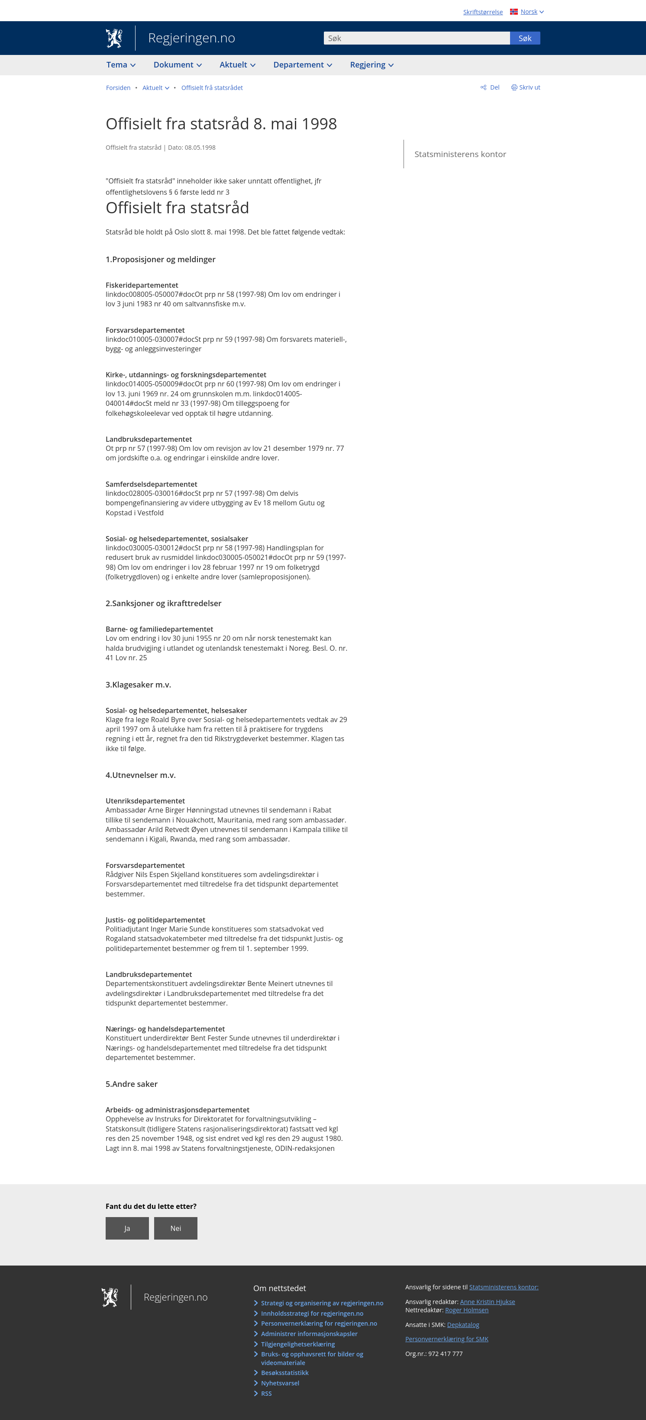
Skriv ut (530, 87)
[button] (155, 88)
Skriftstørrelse (483, 12)
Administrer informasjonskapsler (309, 1334)
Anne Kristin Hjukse (487, 1302)
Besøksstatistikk (285, 1373)
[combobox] (417, 38)
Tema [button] (118, 64)
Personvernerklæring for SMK (446, 1339)
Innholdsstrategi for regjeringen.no (312, 1313)
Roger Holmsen (466, 1310)
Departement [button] (300, 64)
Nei (175, 1228)
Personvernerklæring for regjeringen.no (319, 1323)
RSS (266, 1393)
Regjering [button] (369, 64)
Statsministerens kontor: (504, 1287)
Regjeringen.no (185, 38)
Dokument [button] (175, 64)
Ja (127, 1228)
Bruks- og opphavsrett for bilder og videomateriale (312, 1358)
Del (494, 87)
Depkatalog (463, 1324)
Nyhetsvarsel (280, 1383)
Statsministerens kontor (460, 154)
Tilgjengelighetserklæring (298, 1344)
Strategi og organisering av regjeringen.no (322, 1303)
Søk (525, 38)
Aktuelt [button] (234, 64)
